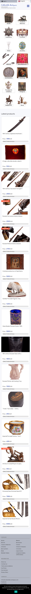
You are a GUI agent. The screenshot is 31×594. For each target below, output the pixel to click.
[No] (29, 589)
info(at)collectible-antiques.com (9, 580)
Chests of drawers (21, 546)
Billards (18, 540)
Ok (16, 591)
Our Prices (3, 568)
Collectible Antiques (9, 5)
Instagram (3, 584)
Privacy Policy (4, 572)
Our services (4, 570)
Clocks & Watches (6, 544)
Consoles (18, 549)
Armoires (3, 546)
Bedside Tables (5, 553)
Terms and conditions (7, 566)
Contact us (4, 564)
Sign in (4, 1)
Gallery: (9, 141)
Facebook (3, 582)
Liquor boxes (19, 551)
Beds (2, 551)
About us (3, 562)
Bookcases (19, 542)
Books (2, 540)
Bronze (3, 542)
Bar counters (4, 549)
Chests (18, 544)
